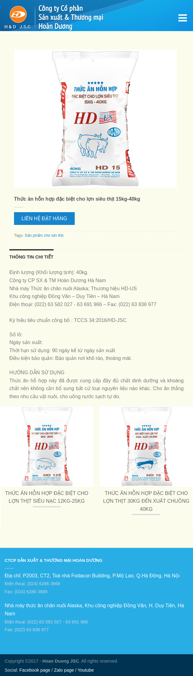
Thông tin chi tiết (31, 256)
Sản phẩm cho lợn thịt (44, 235)
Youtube (86, 670)
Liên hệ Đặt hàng (44, 218)
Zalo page (64, 670)
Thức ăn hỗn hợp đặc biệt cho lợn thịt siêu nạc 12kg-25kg (46, 497)
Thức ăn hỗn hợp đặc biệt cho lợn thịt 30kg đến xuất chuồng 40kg (146, 501)
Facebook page (34, 670)
